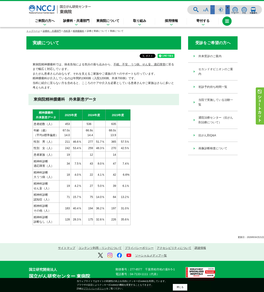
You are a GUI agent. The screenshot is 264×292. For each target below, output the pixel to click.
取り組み (139, 20)
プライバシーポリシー (139, 248)
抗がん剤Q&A (207, 135)
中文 (244, 9)
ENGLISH (235, 9)
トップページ (33, 31)
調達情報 (200, 248)
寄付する (203, 20)
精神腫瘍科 (78, 31)
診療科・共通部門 (76, 20)
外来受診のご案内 (210, 56)
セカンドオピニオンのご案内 (215, 71)
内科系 (67, 31)
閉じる (180, 287)
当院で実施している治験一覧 (215, 102)
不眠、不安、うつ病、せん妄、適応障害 (139, 64)
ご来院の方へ (45, 20)
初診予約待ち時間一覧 (212, 86)
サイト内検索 (204, 9)
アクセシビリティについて (174, 248)
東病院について (107, 20)
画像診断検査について (212, 148)
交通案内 (253, 9)
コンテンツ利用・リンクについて (100, 248)
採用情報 (171, 20)
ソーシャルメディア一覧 (151, 255)
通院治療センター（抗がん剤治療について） (215, 120)
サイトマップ (66, 248)
